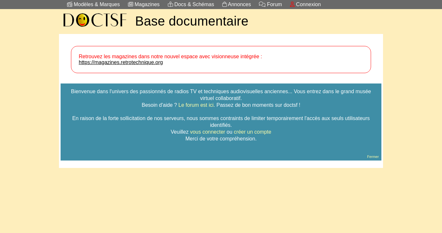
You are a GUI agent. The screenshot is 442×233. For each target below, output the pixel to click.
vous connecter (207, 132)
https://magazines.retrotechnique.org (121, 62)
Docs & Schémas (191, 4)
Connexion (305, 4)
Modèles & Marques (93, 4)
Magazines (144, 4)
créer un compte (253, 132)
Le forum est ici (196, 105)
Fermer (373, 157)
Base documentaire (192, 21)
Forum (270, 4)
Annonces (236, 4)
